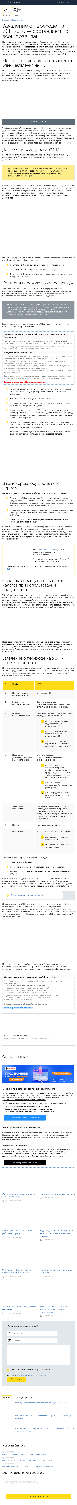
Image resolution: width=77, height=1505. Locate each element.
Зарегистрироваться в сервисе (18, 1008)
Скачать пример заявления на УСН (28, 895)
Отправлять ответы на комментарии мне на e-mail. (32, 1370)
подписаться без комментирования (31, 1375)
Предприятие (17, 20)
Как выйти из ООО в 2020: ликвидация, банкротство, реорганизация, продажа (43, 1417)
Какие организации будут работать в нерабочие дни (24, 1454)
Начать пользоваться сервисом (25, 1118)
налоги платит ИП (47, 549)
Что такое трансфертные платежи (57, 1194)
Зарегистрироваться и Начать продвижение (24, 382)
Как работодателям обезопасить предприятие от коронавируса (28, 1466)
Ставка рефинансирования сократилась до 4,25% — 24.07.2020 (41, 1403)
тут (8, 569)
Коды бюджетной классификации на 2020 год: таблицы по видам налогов (57, 1233)
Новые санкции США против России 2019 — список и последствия (54, 1309)
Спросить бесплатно (38, 1496)
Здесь (35, 559)
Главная (5, 20)
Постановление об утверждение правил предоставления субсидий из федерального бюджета (44, 1429)
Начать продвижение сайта (25, 1162)
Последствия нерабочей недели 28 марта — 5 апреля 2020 (27, 1460)
